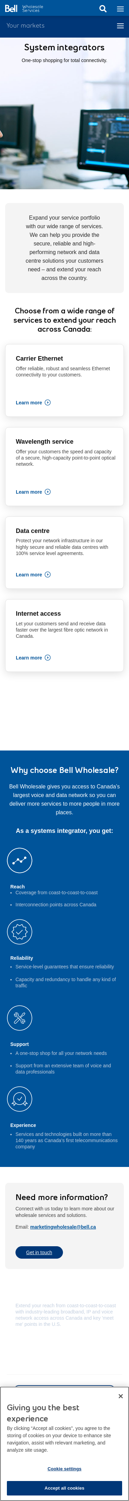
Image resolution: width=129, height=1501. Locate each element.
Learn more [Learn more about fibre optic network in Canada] (29, 658)
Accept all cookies (65, 1491)
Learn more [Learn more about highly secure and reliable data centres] (29, 574)
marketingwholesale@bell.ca (63, 1227)
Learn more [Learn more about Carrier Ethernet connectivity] (29, 402)
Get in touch (39, 1252)
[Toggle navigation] (120, 8)
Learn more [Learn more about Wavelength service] (29, 492)
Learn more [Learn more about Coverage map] (28, 1344)
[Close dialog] (120, 1400)
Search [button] (103, 9)
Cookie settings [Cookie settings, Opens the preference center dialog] (64, 1472)
